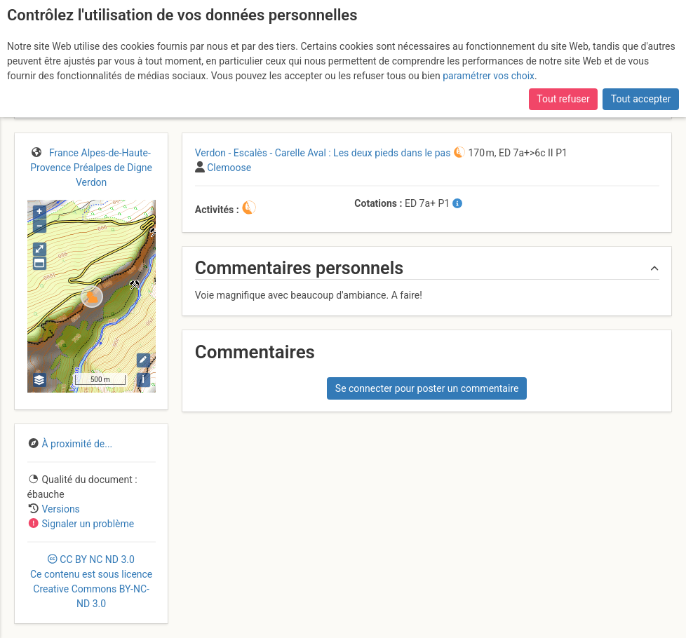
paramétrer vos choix (488, 75)
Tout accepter (641, 98)
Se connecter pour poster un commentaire (427, 388)
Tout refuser (563, 98)
